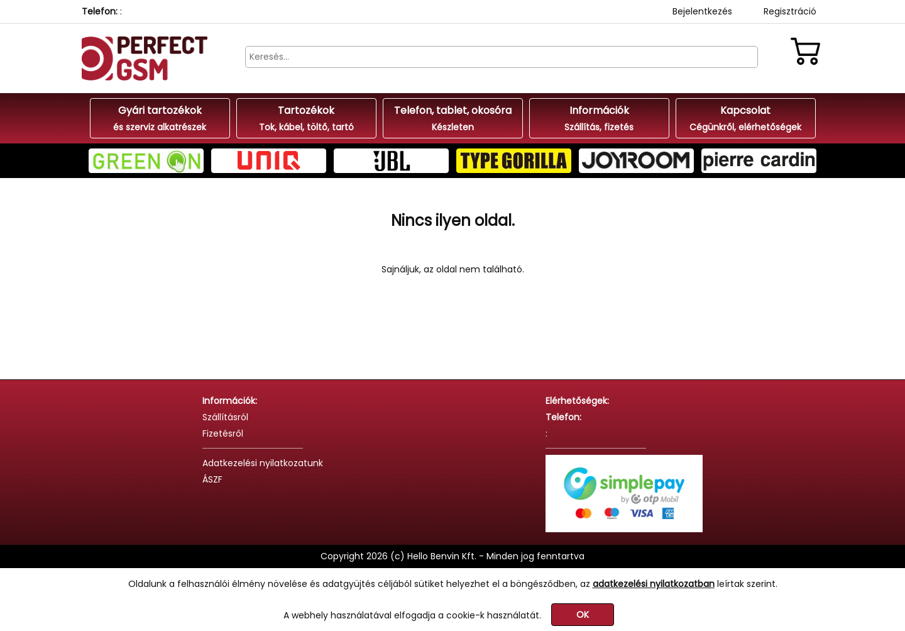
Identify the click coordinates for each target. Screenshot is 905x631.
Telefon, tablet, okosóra (452, 118)
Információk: (229, 400)
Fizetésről (222, 433)
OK (582, 614)
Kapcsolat (745, 118)
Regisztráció (790, 11)
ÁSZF (212, 479)
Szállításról (225, 417)
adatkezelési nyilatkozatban (654, 584)
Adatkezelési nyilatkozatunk (262, 463)
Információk (599, 118)
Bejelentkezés (702, 11)
